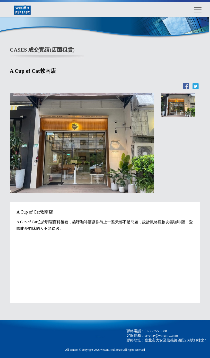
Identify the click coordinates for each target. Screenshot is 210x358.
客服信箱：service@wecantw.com (152, 336)
